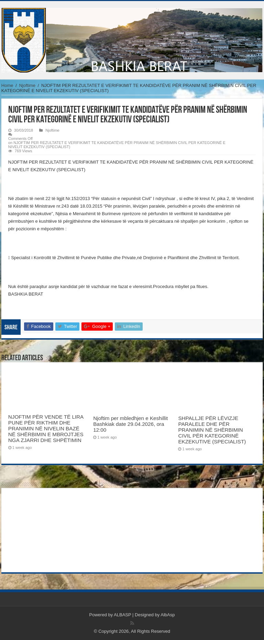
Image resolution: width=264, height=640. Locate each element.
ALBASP (122, 614)
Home (7, 85)
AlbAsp (168, 614)
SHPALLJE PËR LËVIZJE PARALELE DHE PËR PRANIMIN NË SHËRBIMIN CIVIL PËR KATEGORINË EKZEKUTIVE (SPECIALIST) (212, 429)
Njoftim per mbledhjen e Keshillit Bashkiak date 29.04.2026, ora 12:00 (130, 424)
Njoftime (27, 85)
